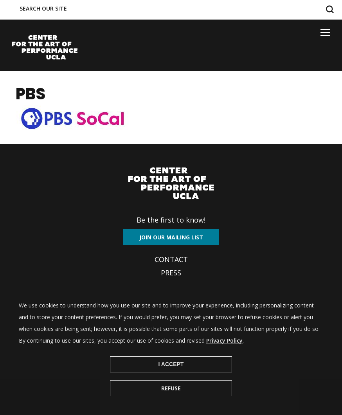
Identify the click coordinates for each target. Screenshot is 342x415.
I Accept (171, 375)
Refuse (171, 399)
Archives (171, 286)
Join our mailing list (171, 237)
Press (171, 272)
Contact (171, 259)
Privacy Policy (224, 351)
